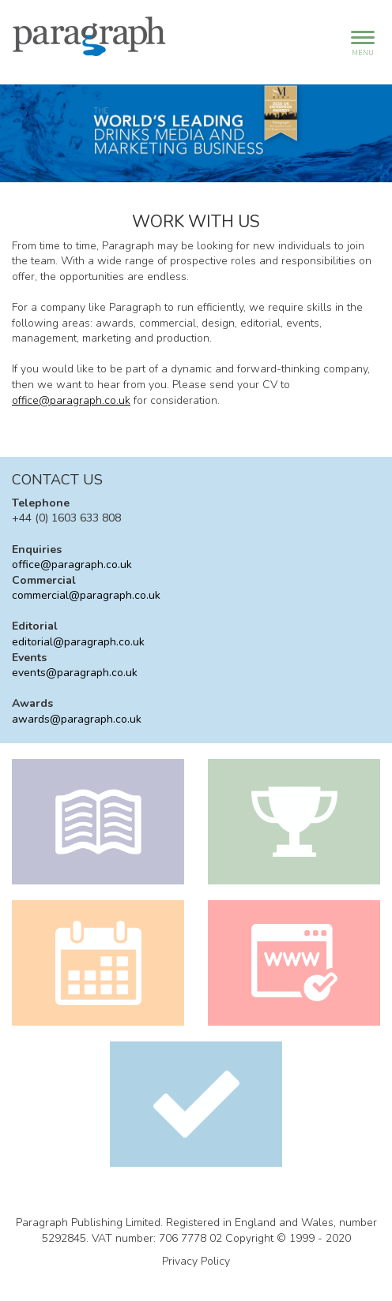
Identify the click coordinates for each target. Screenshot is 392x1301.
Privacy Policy (196, 1261)
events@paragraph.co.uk (75, 672)
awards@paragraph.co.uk (76, 719)
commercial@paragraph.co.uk (86, 595)
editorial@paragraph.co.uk (78, 641)
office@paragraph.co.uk (71, 400)
